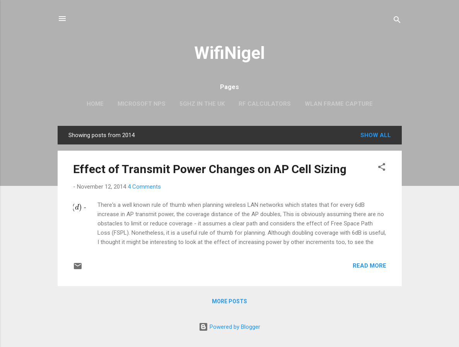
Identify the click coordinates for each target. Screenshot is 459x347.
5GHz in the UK (202, 103)
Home (95, 103)
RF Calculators (265, 103)
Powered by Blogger (229, 326)
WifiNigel (229, 53)
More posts (229, 301)
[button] (381, 168)
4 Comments (144, 186)
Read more (369, 265)
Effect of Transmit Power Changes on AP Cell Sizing (209, 169)
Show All (375, 135)
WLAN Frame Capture (339, 103)
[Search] (397, 21)
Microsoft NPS (142, 103)
